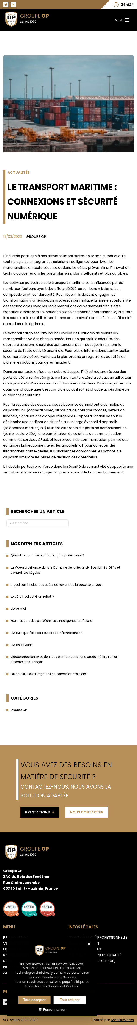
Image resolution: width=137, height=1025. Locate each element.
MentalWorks (122, 1019)
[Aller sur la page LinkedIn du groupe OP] (13, 4)
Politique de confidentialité (94, 955)
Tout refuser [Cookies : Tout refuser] (64, 1000)
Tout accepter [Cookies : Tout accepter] (28, 1000)
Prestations (39, 812)
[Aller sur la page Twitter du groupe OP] (5, 4)
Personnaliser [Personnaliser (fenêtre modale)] (48, 1009)
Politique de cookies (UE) (92, 960)
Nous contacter (86, 812)
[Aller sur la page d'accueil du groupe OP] (29, 27)
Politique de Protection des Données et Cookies (51, 984)
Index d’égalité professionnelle (97, 937)
